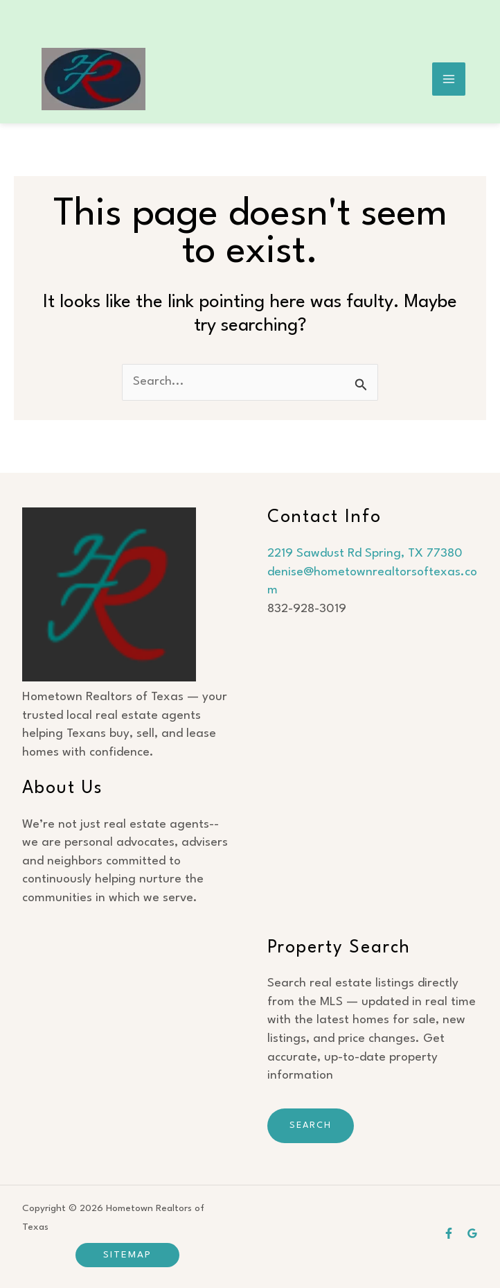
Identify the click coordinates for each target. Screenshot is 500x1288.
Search (310, 1125)
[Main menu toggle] (449, 79)
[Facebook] (448, 1233)
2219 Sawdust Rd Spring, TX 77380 (365, 553)
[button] (127, 1255)
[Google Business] (472, 1233)
